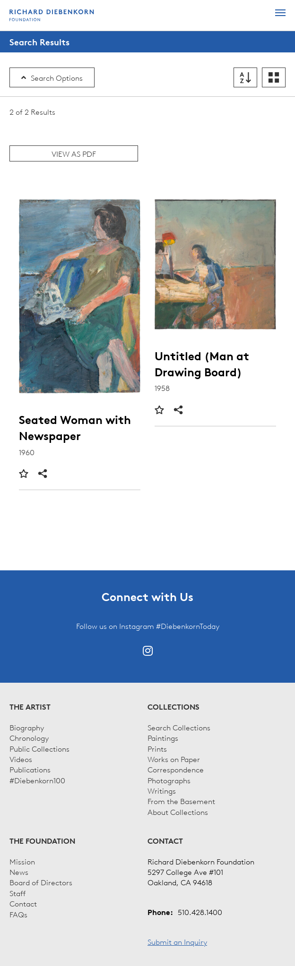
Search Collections (179, 727)
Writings (162, 790)
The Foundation (42, 841)
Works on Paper (174, 759)
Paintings (163, 737)
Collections (174, 707)
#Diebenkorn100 (37, 780)
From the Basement (181, 801)
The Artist (30, 707)
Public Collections (39, 748)
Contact (23, 903)
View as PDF (74, 153)
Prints (157, 748)
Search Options (52, 77)
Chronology (29, 737)
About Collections (178, 811)
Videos (20, 759)
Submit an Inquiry (177, 941)
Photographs (169, 780)
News (18, 871)
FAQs (18, 914)
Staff (17, 893)
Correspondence (176, 769)
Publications (30, 769)
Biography (26, 727)
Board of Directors (40, 882)
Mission (22, 861)
